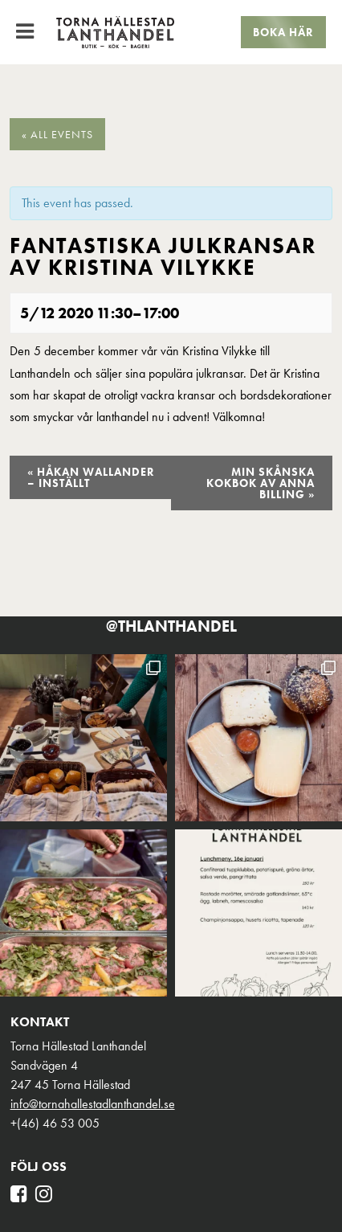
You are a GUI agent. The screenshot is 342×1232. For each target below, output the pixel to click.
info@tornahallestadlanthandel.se (92, 1103)
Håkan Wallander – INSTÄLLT (91, 477)
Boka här (283, 32)
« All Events (57, 134)
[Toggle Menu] (25, 31)
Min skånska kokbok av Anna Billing (260, 483)
